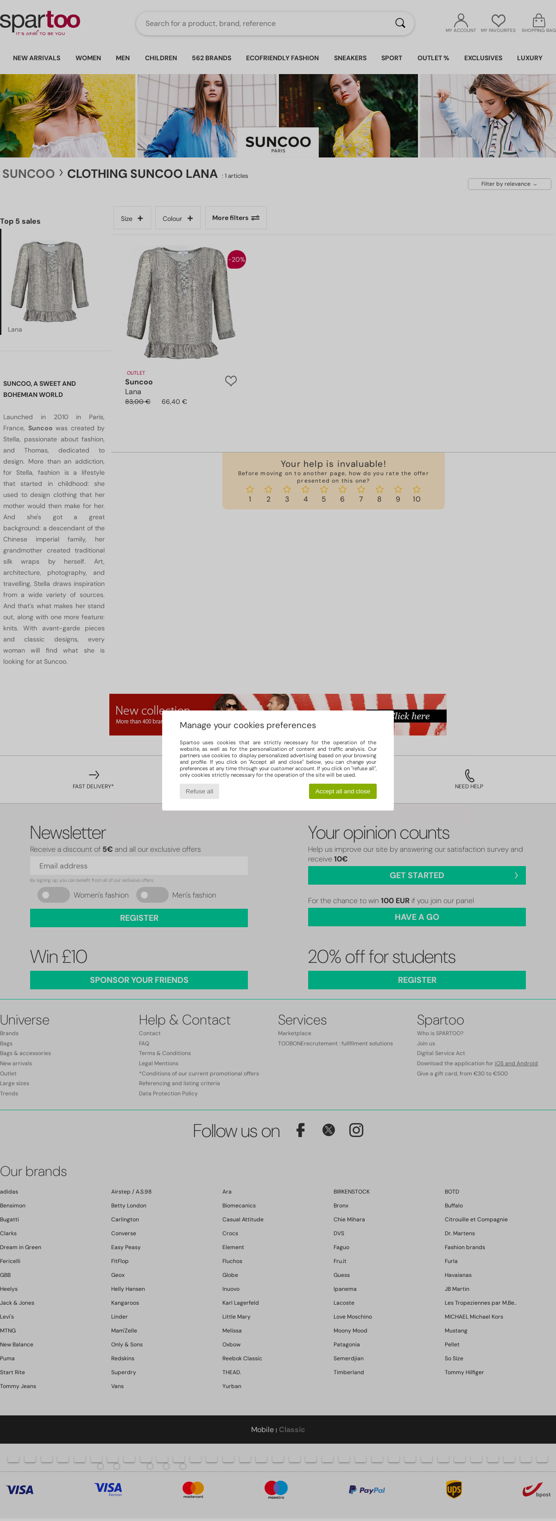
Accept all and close (343, 791)
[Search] (400, 23)
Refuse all (199, 791)
